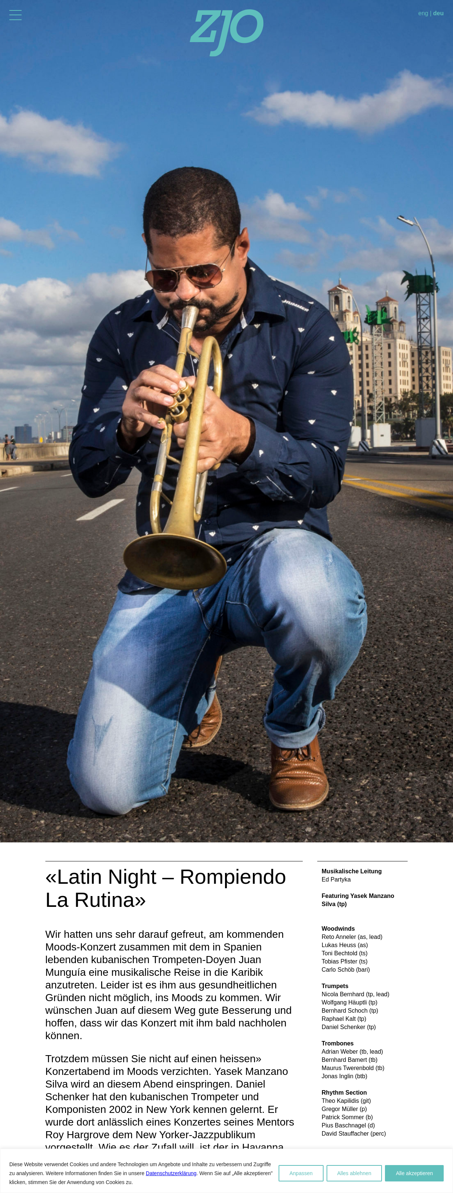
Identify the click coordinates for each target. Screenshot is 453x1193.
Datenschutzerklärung (171, 1173)
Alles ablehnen (354, 1173)
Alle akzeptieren (414, 1173)
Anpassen (300, 1173)
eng (423, 13)
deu (438, 13)
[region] (226, 1171)
